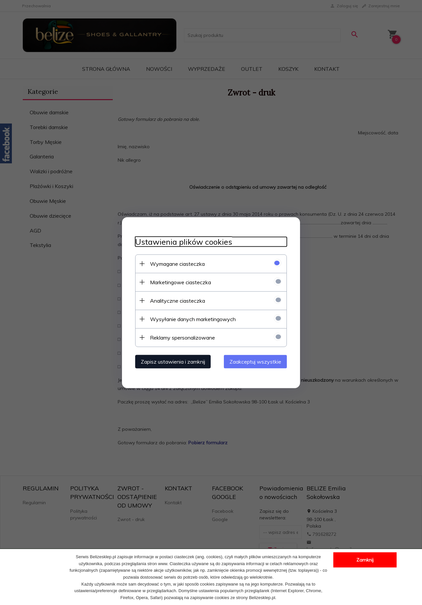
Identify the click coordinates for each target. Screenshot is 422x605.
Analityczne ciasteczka (177, 300)
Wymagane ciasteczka (177, 263)
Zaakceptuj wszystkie (255, 361)
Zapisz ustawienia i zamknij (173, 361)
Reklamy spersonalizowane (182, 337)
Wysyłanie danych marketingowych (193, 319)
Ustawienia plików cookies (183, 241)
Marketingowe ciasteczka (180, 282)
